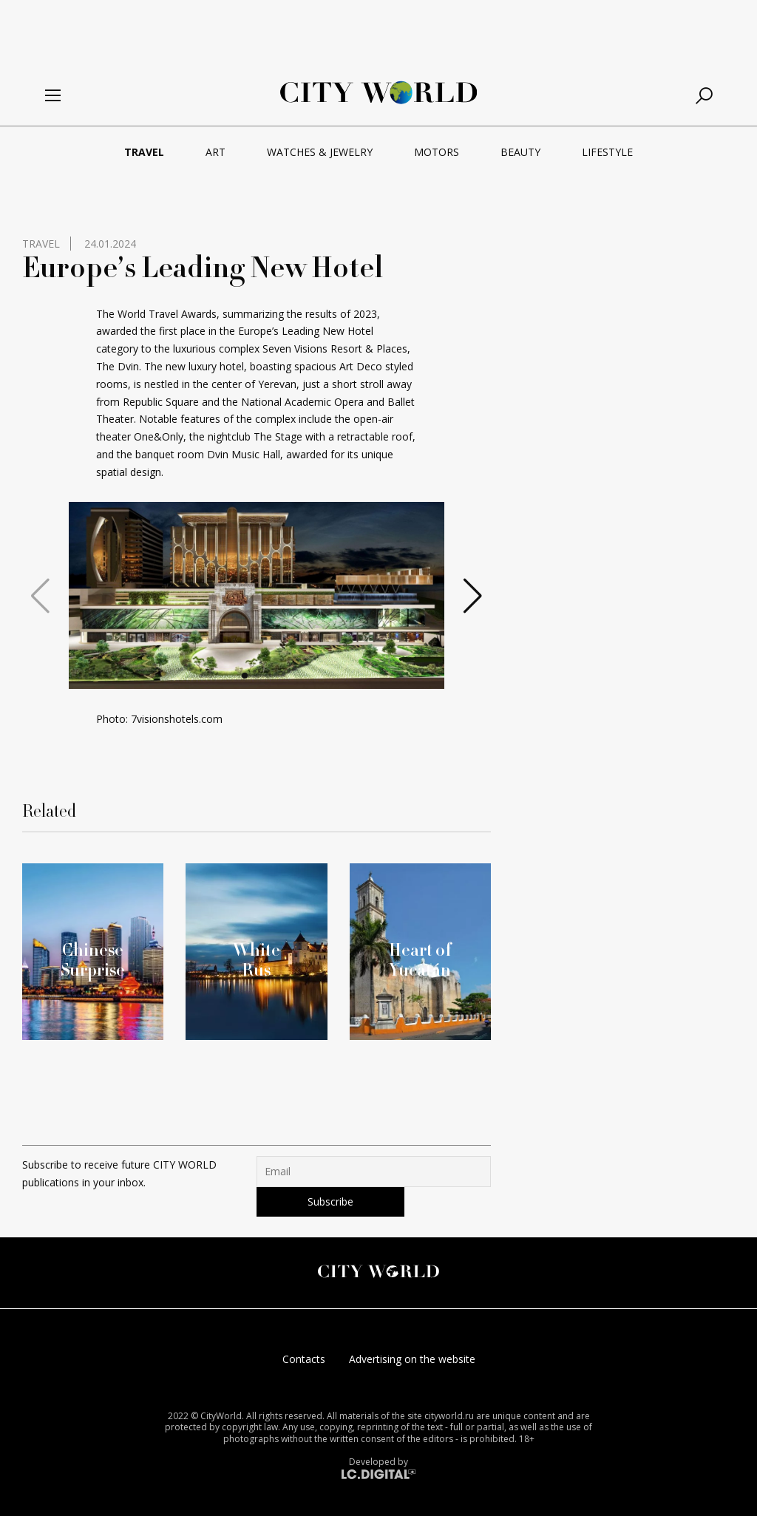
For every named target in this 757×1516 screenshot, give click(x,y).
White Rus (256, 959)
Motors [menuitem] (436, 152)
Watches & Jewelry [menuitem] (320, 152)
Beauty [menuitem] (520, 152)
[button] (245, 676)
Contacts (303, 1359)
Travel (41, 244)
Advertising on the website (412, 1359)
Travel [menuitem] (144, 152)
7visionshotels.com (177, 719)
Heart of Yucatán (420, 959)
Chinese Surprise (93, 959)
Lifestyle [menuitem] (607, 152)
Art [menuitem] (215, 152)
